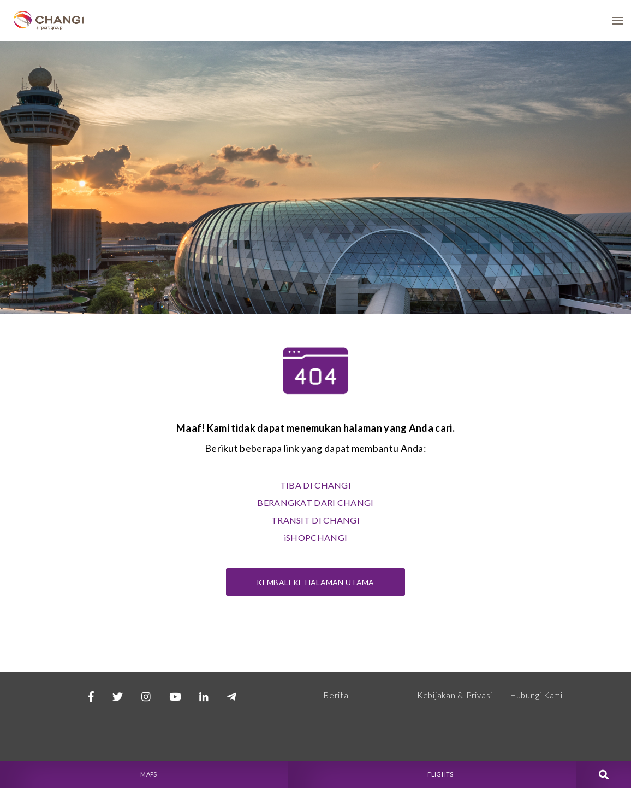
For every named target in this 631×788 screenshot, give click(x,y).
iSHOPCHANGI (315, 537)
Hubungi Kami (536, 695)
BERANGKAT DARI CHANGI (315, 502)
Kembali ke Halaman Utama (315, 582)
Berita (336, 695)
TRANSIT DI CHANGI (315, 520)
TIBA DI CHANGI (315, 485)
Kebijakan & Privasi (454, 695)
